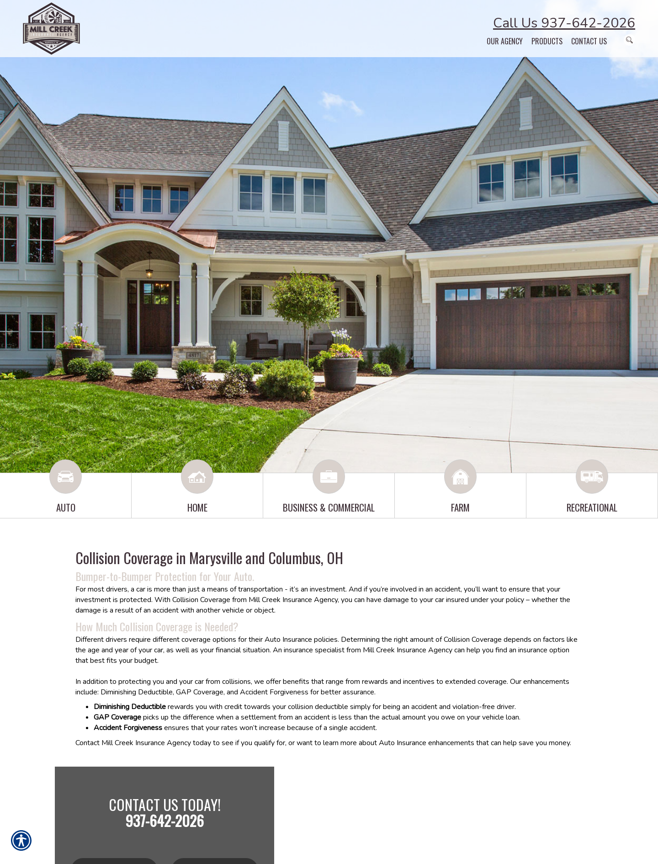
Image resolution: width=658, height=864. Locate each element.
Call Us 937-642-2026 (564, 23)
